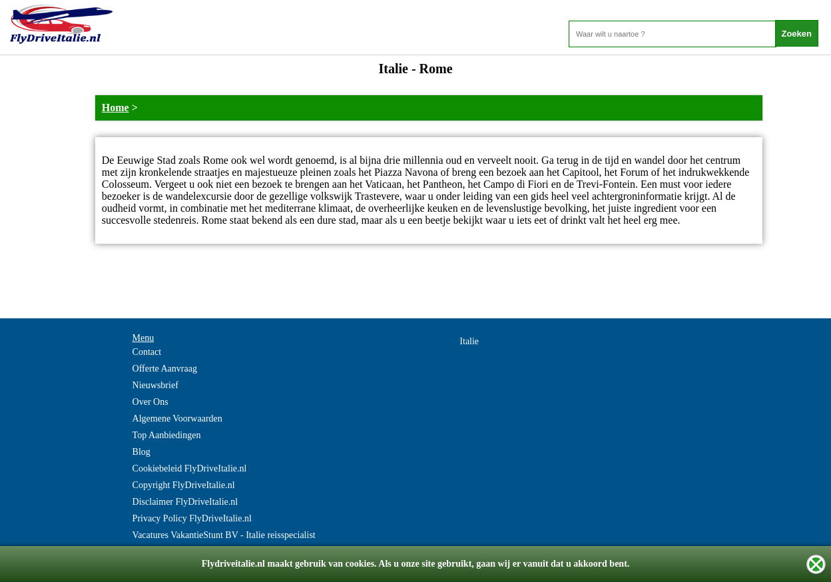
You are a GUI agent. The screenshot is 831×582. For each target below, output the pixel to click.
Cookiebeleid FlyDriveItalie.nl (190, 468)
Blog (141, 452)
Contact (147, 352)
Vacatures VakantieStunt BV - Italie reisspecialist (224, 535)
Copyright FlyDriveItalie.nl (184, 485)
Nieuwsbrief (155, 385)
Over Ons (150, 402)
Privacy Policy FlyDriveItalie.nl (192, 518)
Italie (469, 341)
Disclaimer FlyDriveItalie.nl (185, 502)
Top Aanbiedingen (167, 435)
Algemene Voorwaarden (177, 419)
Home (115, 107)
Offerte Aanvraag (165, 369)
